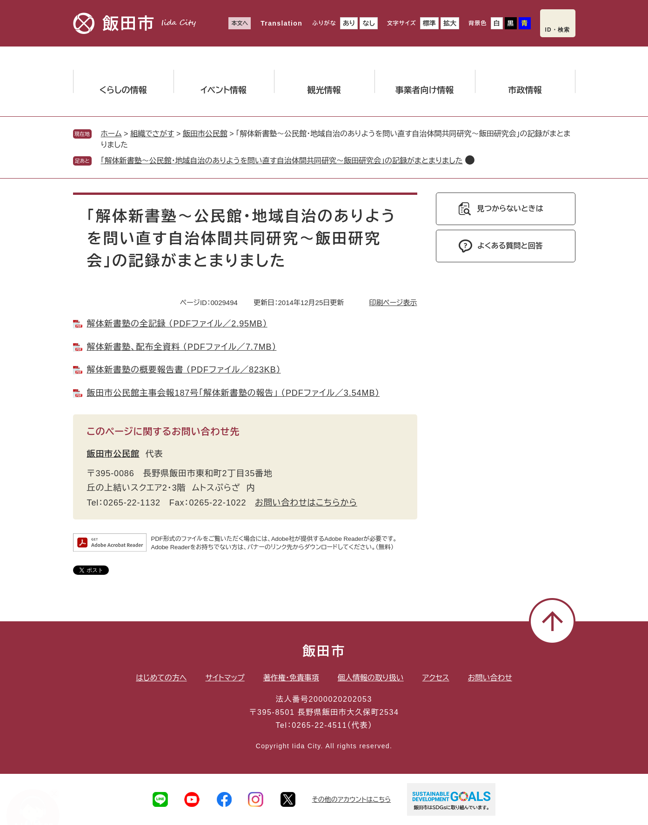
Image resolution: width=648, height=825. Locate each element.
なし (368, 23)
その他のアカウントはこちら (351, 799)
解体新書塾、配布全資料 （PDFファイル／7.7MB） (182, 347)
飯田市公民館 (205, 134)
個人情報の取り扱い (371, 678)
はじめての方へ (161, 678)
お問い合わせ (490, 678)
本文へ (239, 23)
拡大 (449, 23)
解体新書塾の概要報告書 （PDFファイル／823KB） (184, 369)
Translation (281, 23)
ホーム (111, 134)
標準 (429, 23)
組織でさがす (152, 134)
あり (349, 23)
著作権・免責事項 (291, 678)
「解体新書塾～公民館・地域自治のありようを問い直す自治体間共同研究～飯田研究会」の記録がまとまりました (282, 161)
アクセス (435, 678)
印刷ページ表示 (393, 302)
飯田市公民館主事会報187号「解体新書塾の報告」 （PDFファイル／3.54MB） (233, 393)
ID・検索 (557, 30)
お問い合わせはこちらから (306, 502)
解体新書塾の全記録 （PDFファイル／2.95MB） (177, 323)
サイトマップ (225, 678)
